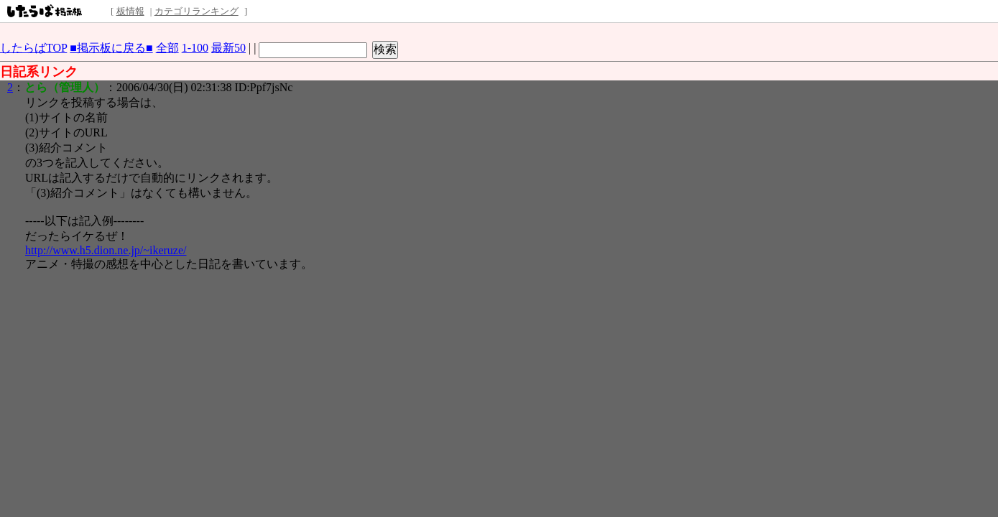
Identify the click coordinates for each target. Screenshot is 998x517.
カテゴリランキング (196, 11)
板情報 (130, 11)
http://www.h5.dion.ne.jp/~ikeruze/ (105, 250)
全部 (167, 48)
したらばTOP (33, 48)
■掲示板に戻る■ (111, 48)
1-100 (195, 48)
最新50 (228, 48)
